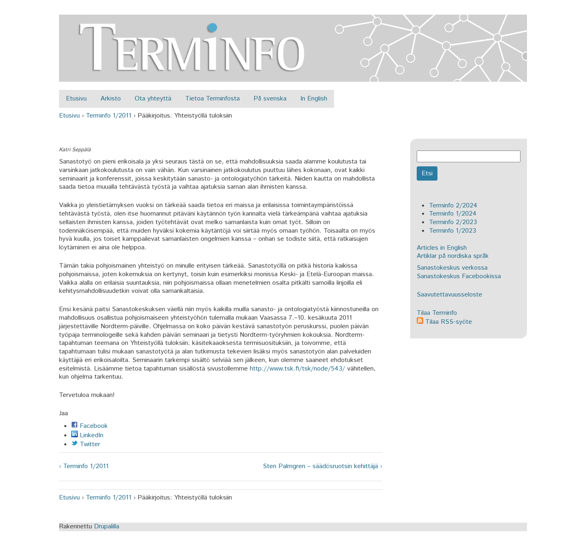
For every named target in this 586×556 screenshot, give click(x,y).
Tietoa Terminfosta (212, 98)
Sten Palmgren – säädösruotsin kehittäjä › (322, 466)
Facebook (89, 426)
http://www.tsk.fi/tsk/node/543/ (297, 368)
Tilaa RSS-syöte (444, 322)
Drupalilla (106, 526)
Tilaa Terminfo (437, 313)
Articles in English (442, 248)
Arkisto (111, 98)
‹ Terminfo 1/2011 (84, 466)
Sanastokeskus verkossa (452, 268)
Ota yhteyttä (153, 98)
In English (313, 98)
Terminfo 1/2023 (452, 230)
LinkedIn (87, 435)
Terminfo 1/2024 (453, 213)
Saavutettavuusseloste (449, 294)
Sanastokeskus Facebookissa (459, 276)
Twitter (85, 444)
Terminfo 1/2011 (108, 115)
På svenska (270, 98)
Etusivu (76, 98)
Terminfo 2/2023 (453, 222)
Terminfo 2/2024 (453, 205)
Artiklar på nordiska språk (453, 256)
